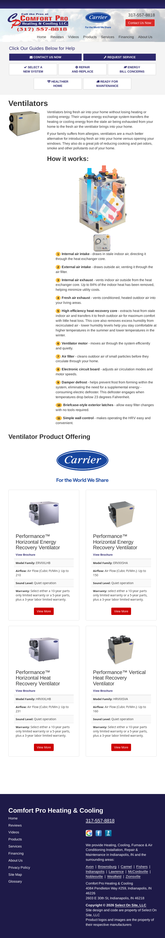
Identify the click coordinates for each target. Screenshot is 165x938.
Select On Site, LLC (130, 905)
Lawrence (116, 871)
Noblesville (94, 876)
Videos (73, 37)
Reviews (57, 37)
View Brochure (25, 554)
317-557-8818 (100, 820)
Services (107, 37)
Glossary (15, 881)
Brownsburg (107, 866)
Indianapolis (95, 871)
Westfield (114, 876)
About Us (145, 37)
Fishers (142, 866)
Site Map (15, 874)
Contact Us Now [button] (140, 23)
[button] (45, 57)
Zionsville (133, 876)
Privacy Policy (19, 867)
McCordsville (138, 871)
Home (41, 37)
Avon (90, 866)
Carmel (126, 866)
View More (44, 611)
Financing (126, 37)
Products (90, 37)
